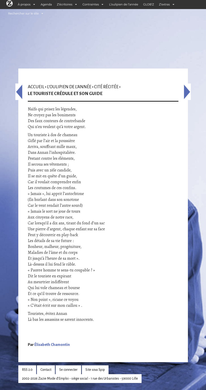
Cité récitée (106, 86)
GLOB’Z (148, 4)
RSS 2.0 (27, 369)
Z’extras (164, 4)
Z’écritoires (64, 4)
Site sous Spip (95, 369)
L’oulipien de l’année (123, 4)
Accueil (36, 86)
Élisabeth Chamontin (52, 345)
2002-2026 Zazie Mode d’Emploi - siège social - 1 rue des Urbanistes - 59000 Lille (80, 378)
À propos (24, 4)
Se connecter (68, 369)
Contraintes (91, 4)
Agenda (46, 4)
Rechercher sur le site (23, 13)
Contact (45, 369)
